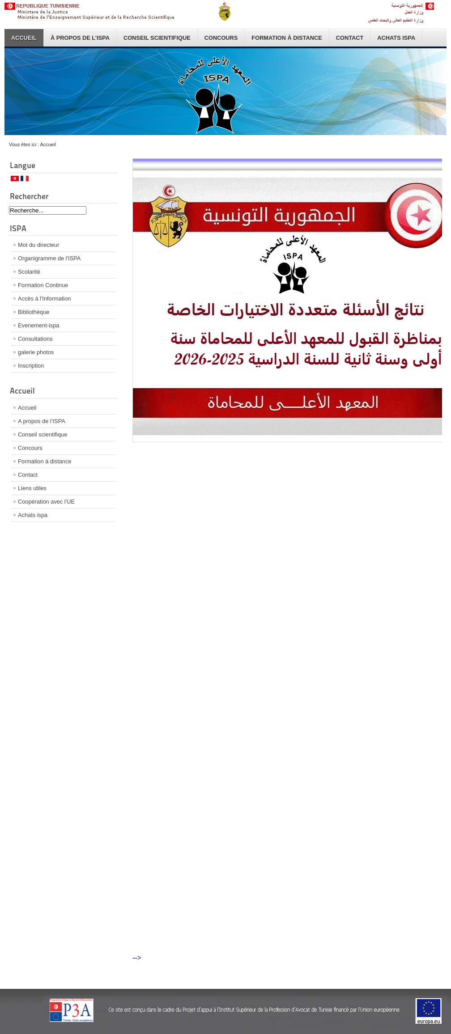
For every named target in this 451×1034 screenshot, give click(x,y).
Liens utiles (32, 488)
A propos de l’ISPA (41, 421)
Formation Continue (43, 285)
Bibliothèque (33, 312)
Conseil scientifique (157, 37)
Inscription (31, 365)
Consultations (35, 338)
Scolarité (29, 271)
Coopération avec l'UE (46, 501)
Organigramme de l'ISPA (49, 258)
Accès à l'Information (44, 298)
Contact (350, 37)
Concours (221, 37)
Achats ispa (396, 37)
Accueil (24, 37)
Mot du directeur (38, 245)
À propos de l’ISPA (80, 37)
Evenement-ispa (38, 325)
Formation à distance (286, 37)
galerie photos (36, 352)
